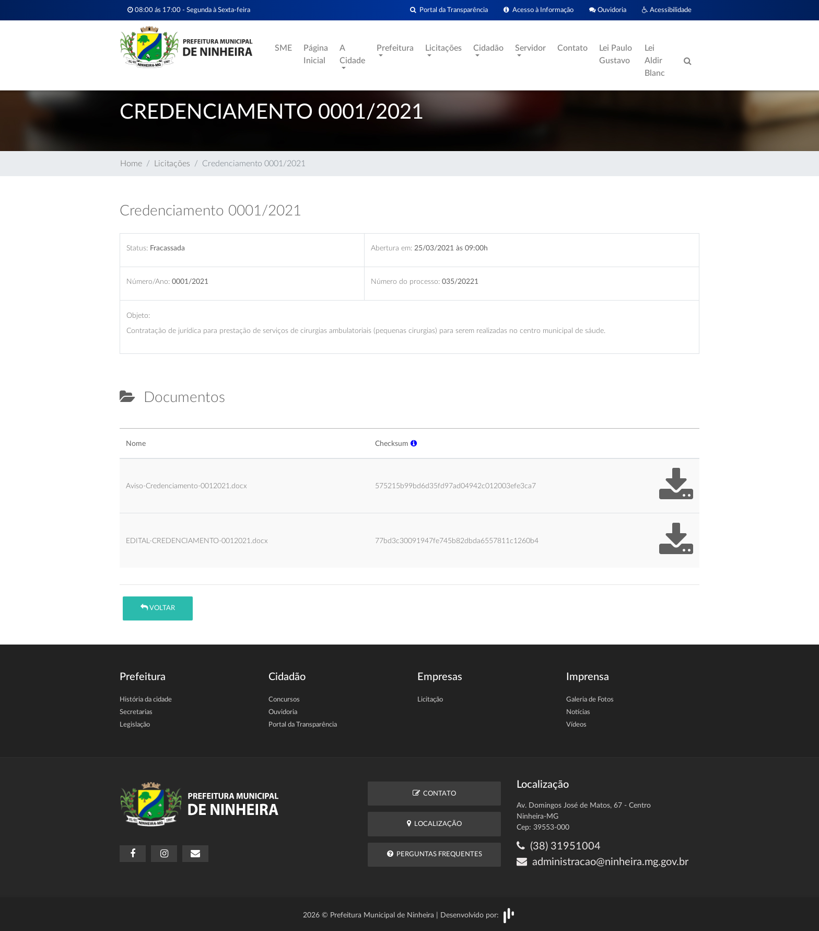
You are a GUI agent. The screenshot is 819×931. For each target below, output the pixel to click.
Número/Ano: (148, 281)
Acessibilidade (667, 10)
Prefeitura (395, 48)
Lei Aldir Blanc (655, 60)
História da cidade (146, 699)
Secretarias (136, 712)
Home (131, 163)
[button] (414, 443)
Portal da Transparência (449, 10)
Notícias (578, 712)
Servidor (530, 48)
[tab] (128, 424)
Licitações (443, 48)
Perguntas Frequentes (434, 854)
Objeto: (138, 315)
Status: (137, 248)
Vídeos (576, 724)
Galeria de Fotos (590, 699)
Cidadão (488, 48)
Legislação (135, 724)
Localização (434, 823)
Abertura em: (391, 248)
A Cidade (352, 54)
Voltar (158, 608)
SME (283, 48)
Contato (572, 48)
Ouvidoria (607, 10)
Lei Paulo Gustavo (615, 54)
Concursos (284, 699)
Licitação (430, 699)
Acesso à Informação (539, 10)
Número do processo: (405, 281)
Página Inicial (315, 54)
